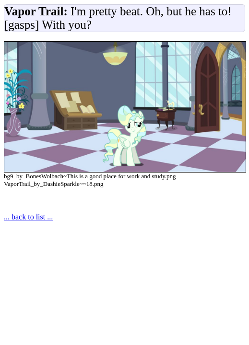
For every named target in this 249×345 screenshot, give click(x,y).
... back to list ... (28, 217)
